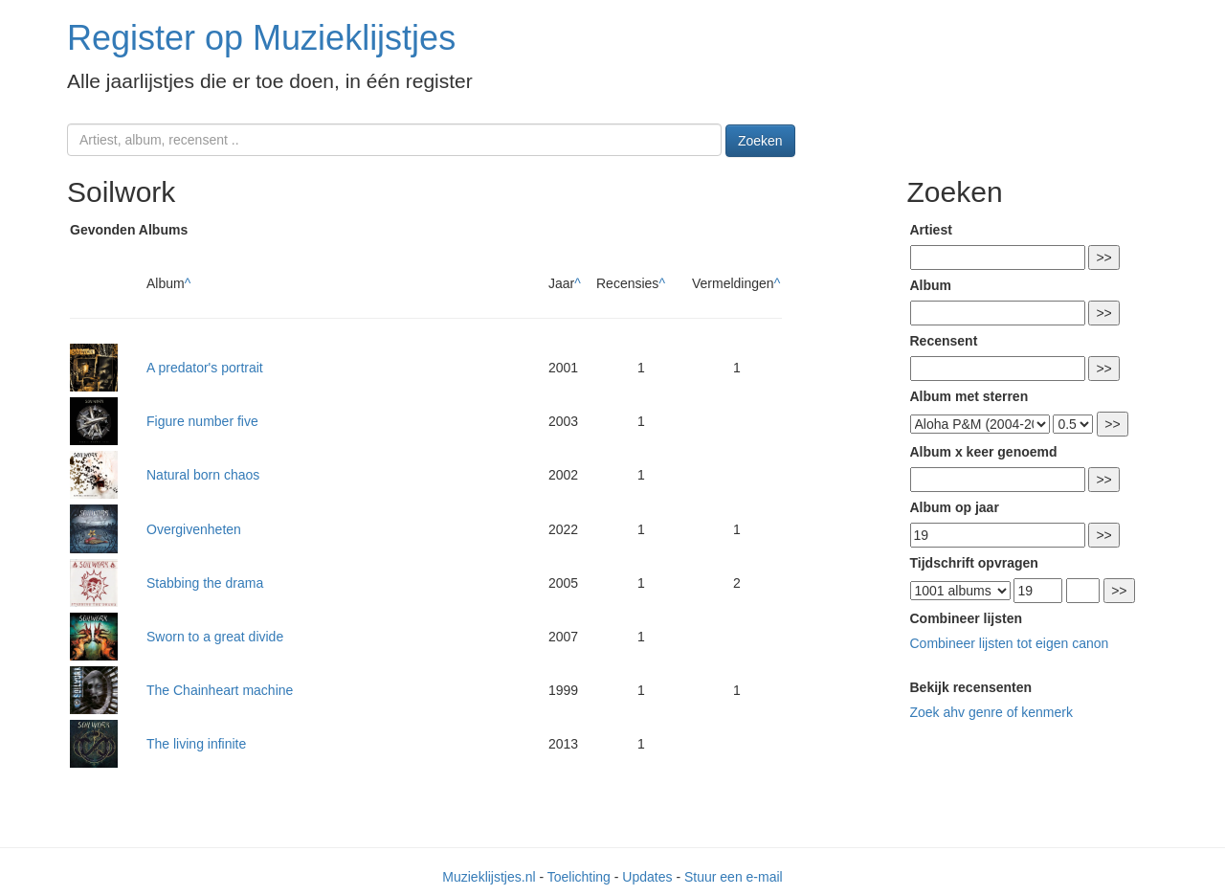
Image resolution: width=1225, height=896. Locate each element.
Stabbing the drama (204, 583)
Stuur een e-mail (733, 877)
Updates (647, 877)
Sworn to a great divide (214, 636)
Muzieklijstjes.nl (488, 877)
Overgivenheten (193, 529)
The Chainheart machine (219, 690)
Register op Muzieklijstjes (261, 37)
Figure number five (202, 421)
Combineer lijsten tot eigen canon (1009, 643)
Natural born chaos (202, 474)
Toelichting (579, 877)
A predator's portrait (204, 367)
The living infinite (196, 743)
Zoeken (760, 140)
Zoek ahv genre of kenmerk (991, 712)
